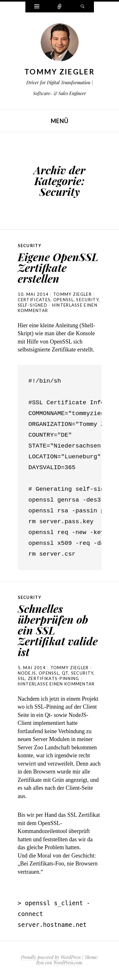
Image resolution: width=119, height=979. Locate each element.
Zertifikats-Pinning (53, 678)
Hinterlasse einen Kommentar (56, 683)
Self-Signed (32, 305)
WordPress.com (67, 963)
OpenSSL (63, 299)
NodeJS (27, 673)
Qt (65, 673)
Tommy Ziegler (59, 71)
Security (29, 245)
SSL (21, 678)
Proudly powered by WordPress (51, 957)
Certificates (34, 299)
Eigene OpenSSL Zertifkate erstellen (58, 267)
